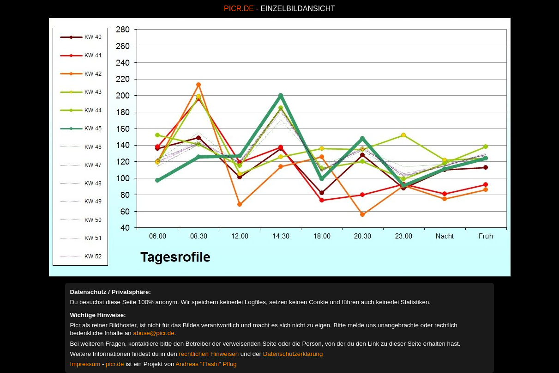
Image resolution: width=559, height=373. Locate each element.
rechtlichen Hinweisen (209, 353)
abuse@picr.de (153, 333)
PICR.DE (239, 8)
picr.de (115, 364)
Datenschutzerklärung (293, 353)
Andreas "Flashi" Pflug (205, 364)
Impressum (85, 364)
